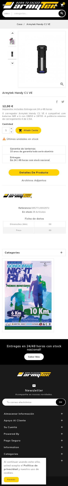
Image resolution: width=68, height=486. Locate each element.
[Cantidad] (6, 130)
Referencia (25, 208)
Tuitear (63, 102)
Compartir (57, 102)
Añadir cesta (28, 130)
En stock (27, 212)
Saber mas (34, 356)
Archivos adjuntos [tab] (34, 180)
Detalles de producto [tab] (33, 172)
